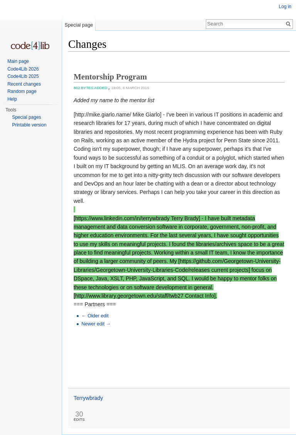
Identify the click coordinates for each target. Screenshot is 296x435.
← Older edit (95, 316)
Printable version (29, 125)
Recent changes (24, 84)
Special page (78, 25)
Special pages (26, 117)
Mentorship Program (110, 76)
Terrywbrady (88, 398)
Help (12, 99)
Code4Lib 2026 (23, 69)
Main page (18, 61)
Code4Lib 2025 (23, 76)
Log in (285, 6)
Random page (21, 91)
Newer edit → (96, 324)
